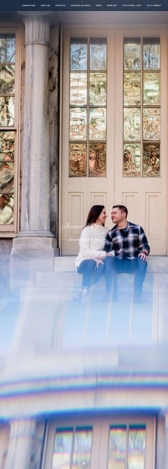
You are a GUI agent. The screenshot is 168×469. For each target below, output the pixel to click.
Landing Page (28, 5)
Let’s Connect (154, 5)
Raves (99, 5)
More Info (112, 5)
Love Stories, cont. (132, 5)
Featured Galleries (80, 5)
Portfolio (60, 5)
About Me (45, 5)
